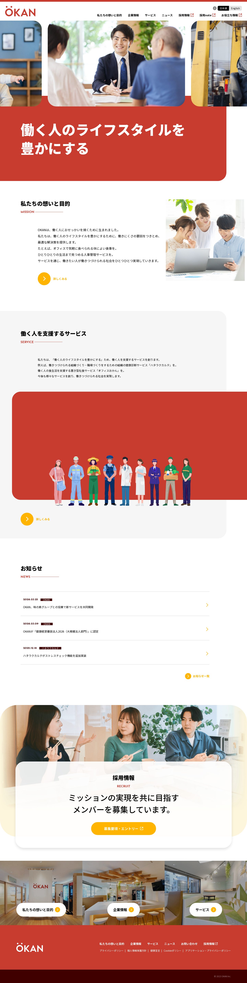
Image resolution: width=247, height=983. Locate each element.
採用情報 (184, 15)
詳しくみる (60, 279)
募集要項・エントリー (121, 828)
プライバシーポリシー (112, 950)
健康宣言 (155, 950)
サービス (150, 15)
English (235, 8)
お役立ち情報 (229, 15)
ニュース (167, 15)
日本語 (223, 8)
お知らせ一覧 (201, 676)
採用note (205, 15)
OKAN (46, 599)
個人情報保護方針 (137, 950)
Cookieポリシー (172, 950)
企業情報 (133, 15)
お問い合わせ (189, 943)
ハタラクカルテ (50, 648)
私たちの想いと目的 (109, 15)
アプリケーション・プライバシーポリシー (208, 950)
